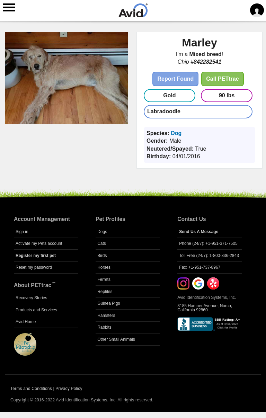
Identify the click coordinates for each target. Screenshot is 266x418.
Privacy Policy (68, 388)
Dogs (102, 231)
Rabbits (104, 327)
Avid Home (26, 321)
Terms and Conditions (31, 388)
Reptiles (104, 291)
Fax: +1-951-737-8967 (199, 267)
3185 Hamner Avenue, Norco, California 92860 (204, 307)
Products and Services (36, 310)
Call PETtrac (222, 79)
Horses (103, 267)
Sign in (22, 231)
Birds (102, 255)
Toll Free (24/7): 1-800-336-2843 (209, 255)
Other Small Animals (116, 339)
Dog (176, 133)
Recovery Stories (31, 297)
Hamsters (106, 315)
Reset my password (34, 267)
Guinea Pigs (108, 303)
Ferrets (103, 279)
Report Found (175, 79)
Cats (101, 243)
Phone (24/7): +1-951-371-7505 (208, 243)
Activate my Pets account (39, 243)
